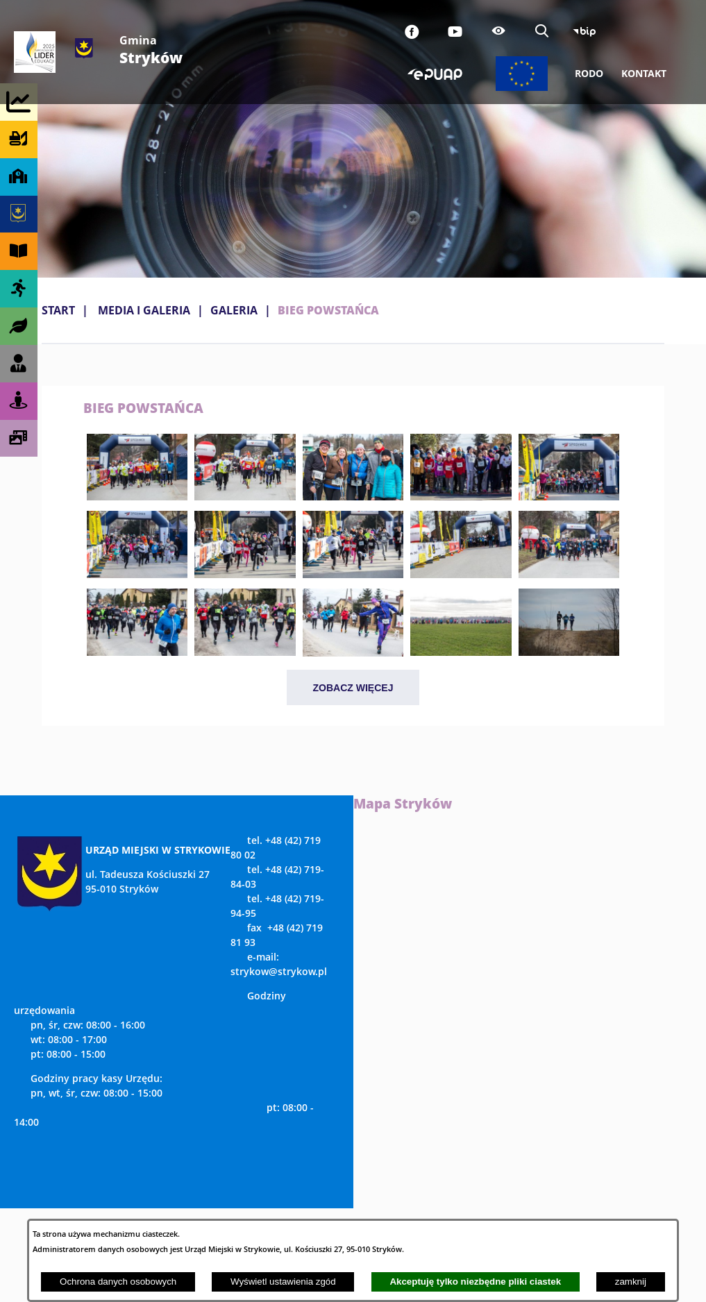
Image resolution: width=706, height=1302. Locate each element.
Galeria (234, 310)
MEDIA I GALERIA (144, 310)
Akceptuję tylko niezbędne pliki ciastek (475, 1281)
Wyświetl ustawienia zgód (283, 1281)
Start (58, 310)
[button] (137, 496)
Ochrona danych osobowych (118, 1281)
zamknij (630, 1281)
